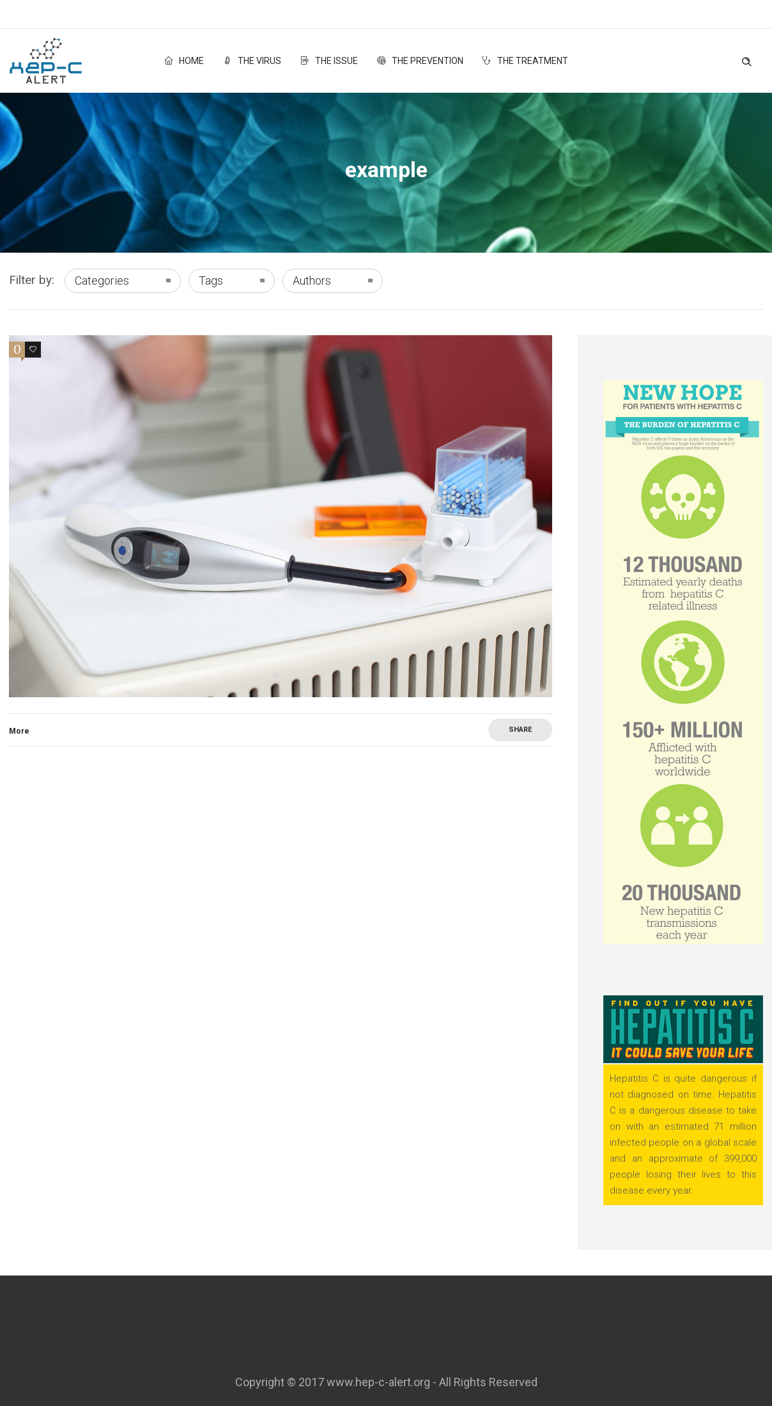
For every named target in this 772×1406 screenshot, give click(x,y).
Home (184, 61)
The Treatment (525, 61)
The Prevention (420, 61)
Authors (312, 280)
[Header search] (746, 59)
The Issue (329, 61)
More (19, 731)
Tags (211, 280)
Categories (102, 280)
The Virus (252, 61)
